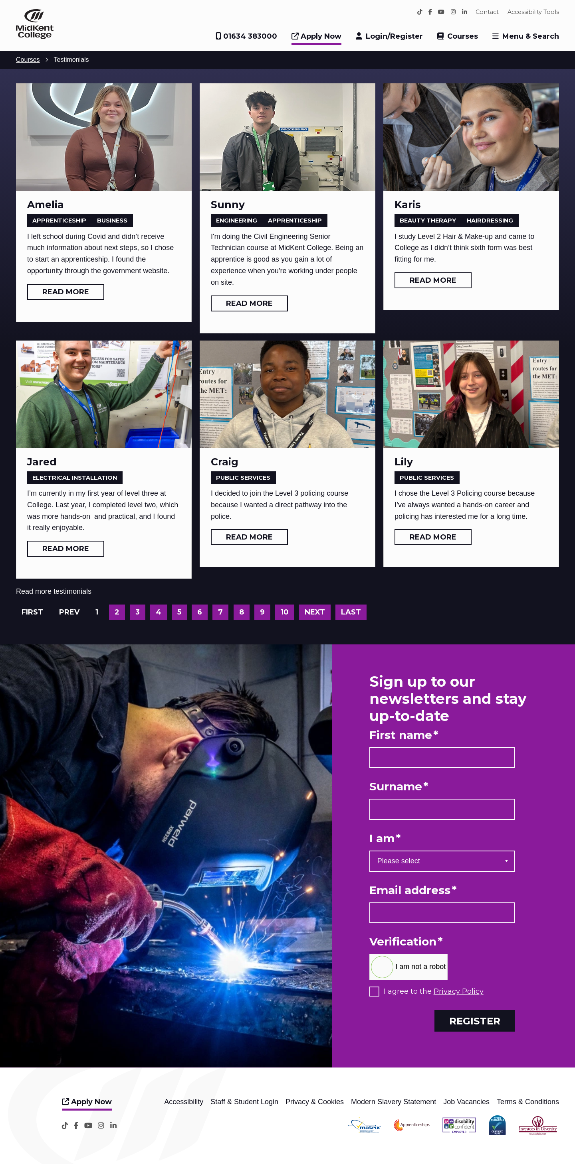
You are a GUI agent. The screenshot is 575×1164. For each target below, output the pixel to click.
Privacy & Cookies (315, 1101)
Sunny (228, 205)
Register (474, 1021)
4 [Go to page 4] (158, 612)
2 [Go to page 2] (117, 612)
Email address (413, 890)
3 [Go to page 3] (137, 612)
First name (403, 735)
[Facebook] (430, 12)
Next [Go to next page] (315, 612)
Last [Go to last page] (351, 612)
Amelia (45, 205)
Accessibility (183, 1101)
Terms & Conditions (528, 1101)
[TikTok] (419, 12)
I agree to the (434, 991)
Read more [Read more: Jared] (65, 548)
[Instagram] (453, 12)
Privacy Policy (459, 991)
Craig (224, 462)
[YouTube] (441, 12)
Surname (398, 786)
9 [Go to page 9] (262, 612)
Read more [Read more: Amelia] (65, 292)
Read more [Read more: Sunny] (249, 303)
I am (385, 838)
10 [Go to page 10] (285, 612)
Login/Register (394, 36)
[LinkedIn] (464, 12)
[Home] (35, 36)
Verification (406, 941)
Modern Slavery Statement (393, 1101)
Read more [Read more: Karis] (433, 280)
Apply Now (316, 36)
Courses (462, 36)
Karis (408, 205)
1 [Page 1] (96, 612)
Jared (42, 462)
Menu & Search (530, 36)
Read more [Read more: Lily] (433, 537)
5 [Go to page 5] (179, 612)
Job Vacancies (466, 1101)
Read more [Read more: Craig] (249, 537)
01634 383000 (246, 36)
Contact (487, 12)
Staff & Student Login (244, 1101)
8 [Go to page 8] (241, 612)
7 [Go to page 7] (220, 612)
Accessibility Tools (533, 12)
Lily (404, 462)
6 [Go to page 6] (199, 612)
